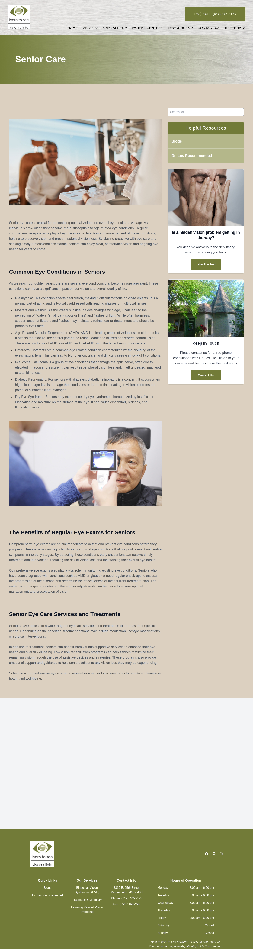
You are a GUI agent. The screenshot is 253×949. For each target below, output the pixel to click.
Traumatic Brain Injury (87, 899)
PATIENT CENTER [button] (147, 28)
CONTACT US (209, 28)
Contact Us (206, 375)
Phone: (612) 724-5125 (126, 898)
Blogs (176, 141)
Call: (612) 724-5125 (219, 14)
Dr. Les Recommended (191, 155)
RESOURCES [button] (180, 28)
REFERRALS (235, 28)
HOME (72, 28)
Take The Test (206, 264)
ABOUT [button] (90, 28)
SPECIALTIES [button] (114, 28)
